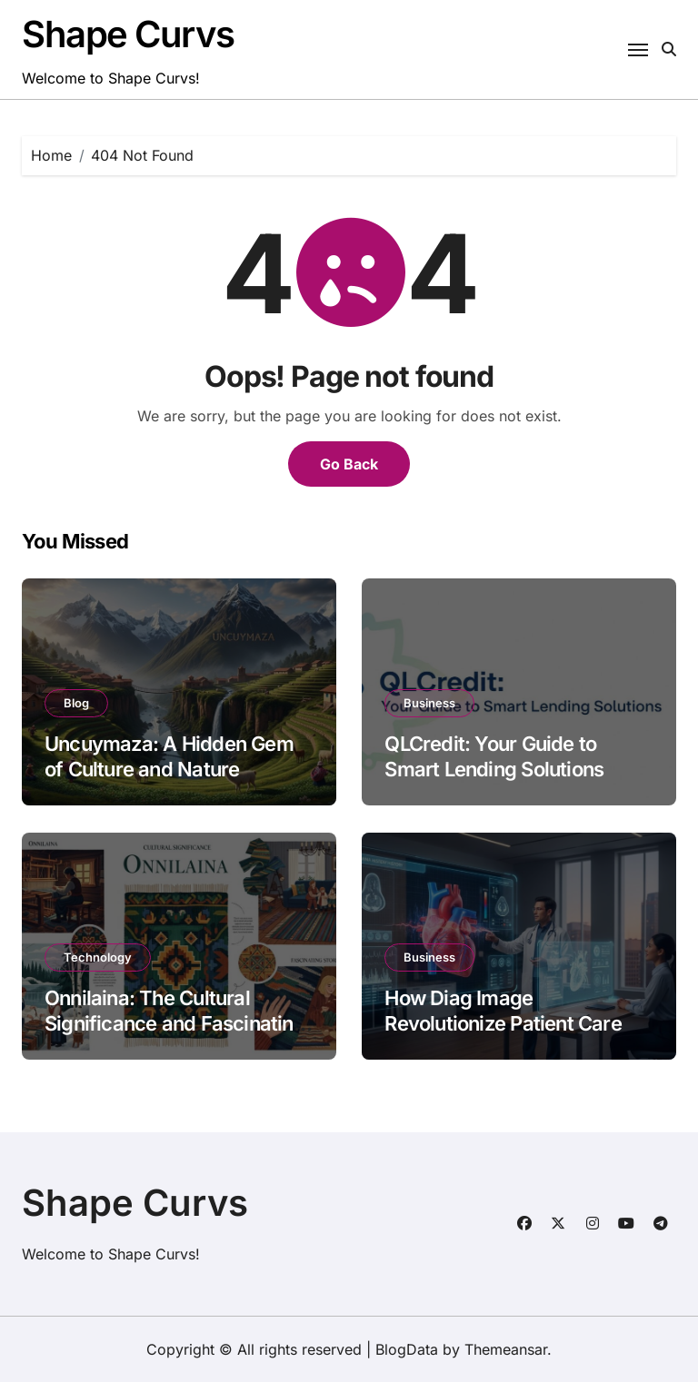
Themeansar (505, 1349)
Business (429, 703)
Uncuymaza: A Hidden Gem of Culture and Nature (169, 757)
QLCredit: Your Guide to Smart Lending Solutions (493, 757)
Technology (98, 957)
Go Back (349, 464)
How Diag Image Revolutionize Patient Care (502, 1011)
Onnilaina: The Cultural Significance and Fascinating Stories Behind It (175, 1023)
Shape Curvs (128, 34)
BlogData (406, 1349)
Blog (76, 703)
